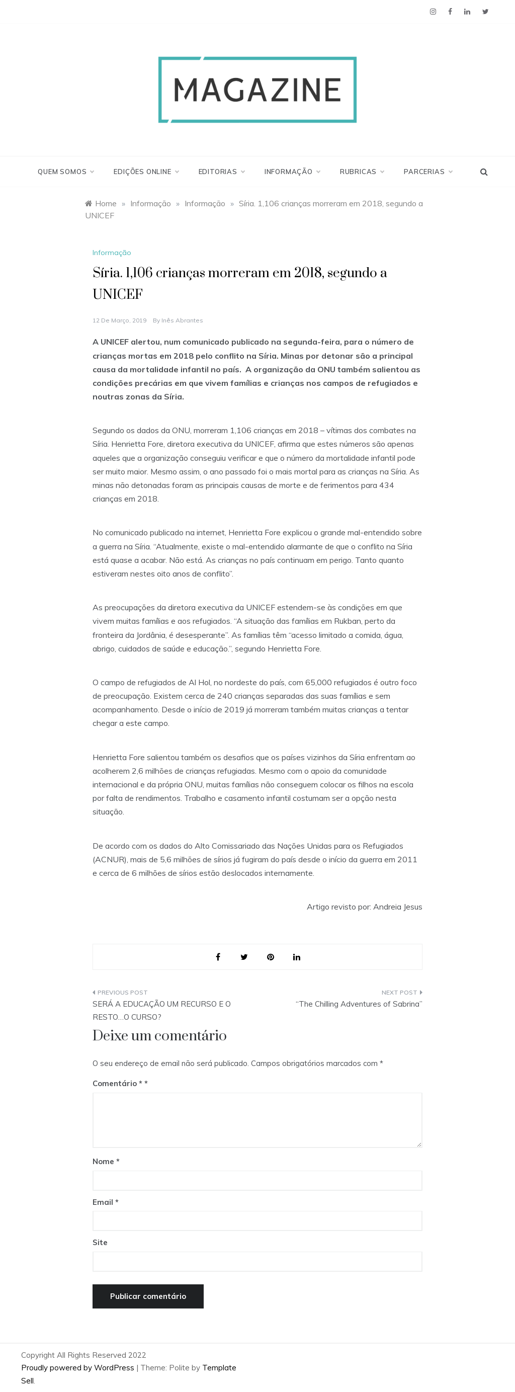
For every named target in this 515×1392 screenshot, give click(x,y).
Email (106, 1202)
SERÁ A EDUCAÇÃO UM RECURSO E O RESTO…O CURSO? (162, 1010)
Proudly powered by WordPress (78, 1367)
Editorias (221, 171)
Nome (106, 1161)
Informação (292, 171)
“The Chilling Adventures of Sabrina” (359, 1004)
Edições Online (146, 171)
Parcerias (428, 171)
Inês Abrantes (182, 320)
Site (100, 1242)
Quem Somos (66, 171)
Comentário (117, 1083)
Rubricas (362, 171)
